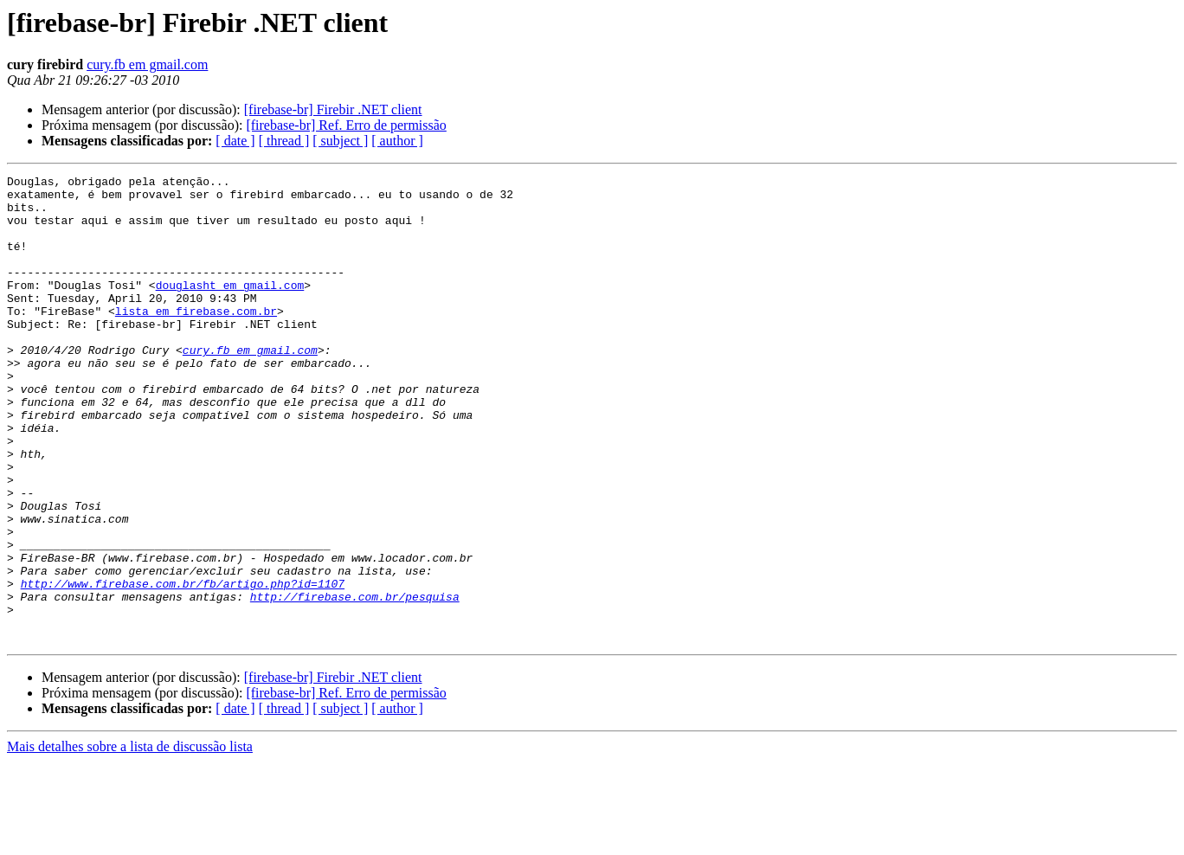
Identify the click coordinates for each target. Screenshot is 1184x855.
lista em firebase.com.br (196, 339)
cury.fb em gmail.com (147, 64)
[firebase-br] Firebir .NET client (333, 109)
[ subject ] (340, 140)
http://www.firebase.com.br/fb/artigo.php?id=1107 (182, 666)
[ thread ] (284, 140)
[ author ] (397, 140)
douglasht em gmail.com (230, 308)
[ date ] (235, 140)
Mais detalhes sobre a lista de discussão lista (130, 839)
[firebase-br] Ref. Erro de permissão (346, 125)
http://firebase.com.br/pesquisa (355, 682)
